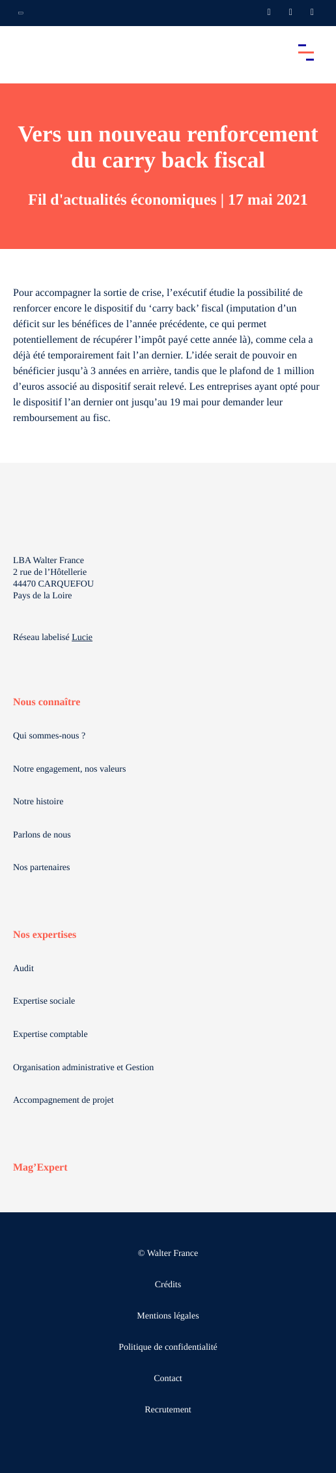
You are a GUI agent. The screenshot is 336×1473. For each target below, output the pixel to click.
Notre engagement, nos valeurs (69, 769)
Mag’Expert (40, 1167)
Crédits (168, 1285)
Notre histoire (38, 802)
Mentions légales (168, 1316)
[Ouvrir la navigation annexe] (21, 13)
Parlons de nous (42, 835)
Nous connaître (46, 702)
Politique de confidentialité (168, 1347)
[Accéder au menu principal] (306, 52)
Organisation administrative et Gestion (83, 1068)
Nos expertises (44, 935)
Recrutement (168, 1410)
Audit (23, 969)
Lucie (82, 638)
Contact (168, 1379)
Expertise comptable (50, 1035)
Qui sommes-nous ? (49, 736)
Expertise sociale (44, 1001)
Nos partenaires (41, 868)
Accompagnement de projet (63, 1100)
